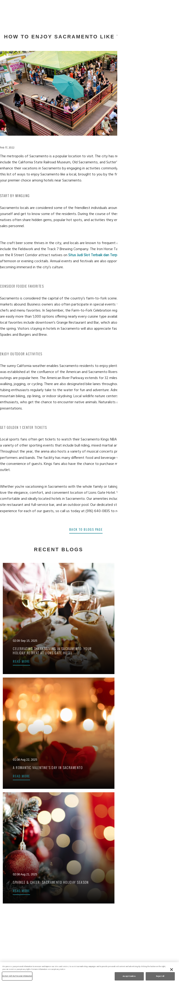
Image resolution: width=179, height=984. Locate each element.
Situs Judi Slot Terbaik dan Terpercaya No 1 (105, 255)
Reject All (160, 976)
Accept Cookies (129, 976)
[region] (89, 973)
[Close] (171, 969)
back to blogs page (89, 529)
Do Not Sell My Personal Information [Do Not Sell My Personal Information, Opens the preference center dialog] (17, 975)
